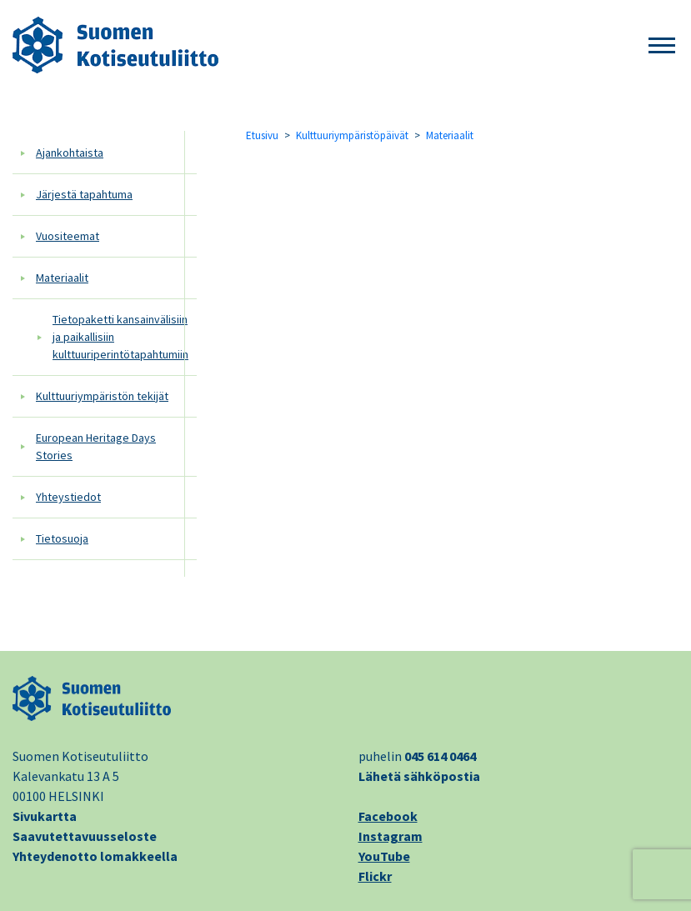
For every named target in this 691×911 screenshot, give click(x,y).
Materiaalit (62, 277)
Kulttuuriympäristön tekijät (102, 395)
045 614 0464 (440, 756)
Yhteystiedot (68, 496)
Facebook (388, 816)
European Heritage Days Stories (96, 446)
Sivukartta (45, 816)
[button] (661, 46)
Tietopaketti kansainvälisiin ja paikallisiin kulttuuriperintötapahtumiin (120, 337)
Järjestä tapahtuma (84, 194)
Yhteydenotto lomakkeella (95, 856)
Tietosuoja (62, 538)
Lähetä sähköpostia (419, 776)
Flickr (375, 876)
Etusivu (262, 135)
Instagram (390, 836)
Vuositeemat (67, 235)
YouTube (384, 856)
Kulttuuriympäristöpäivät (352, 135)
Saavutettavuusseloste (85, 836)
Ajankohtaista (69, 152)
